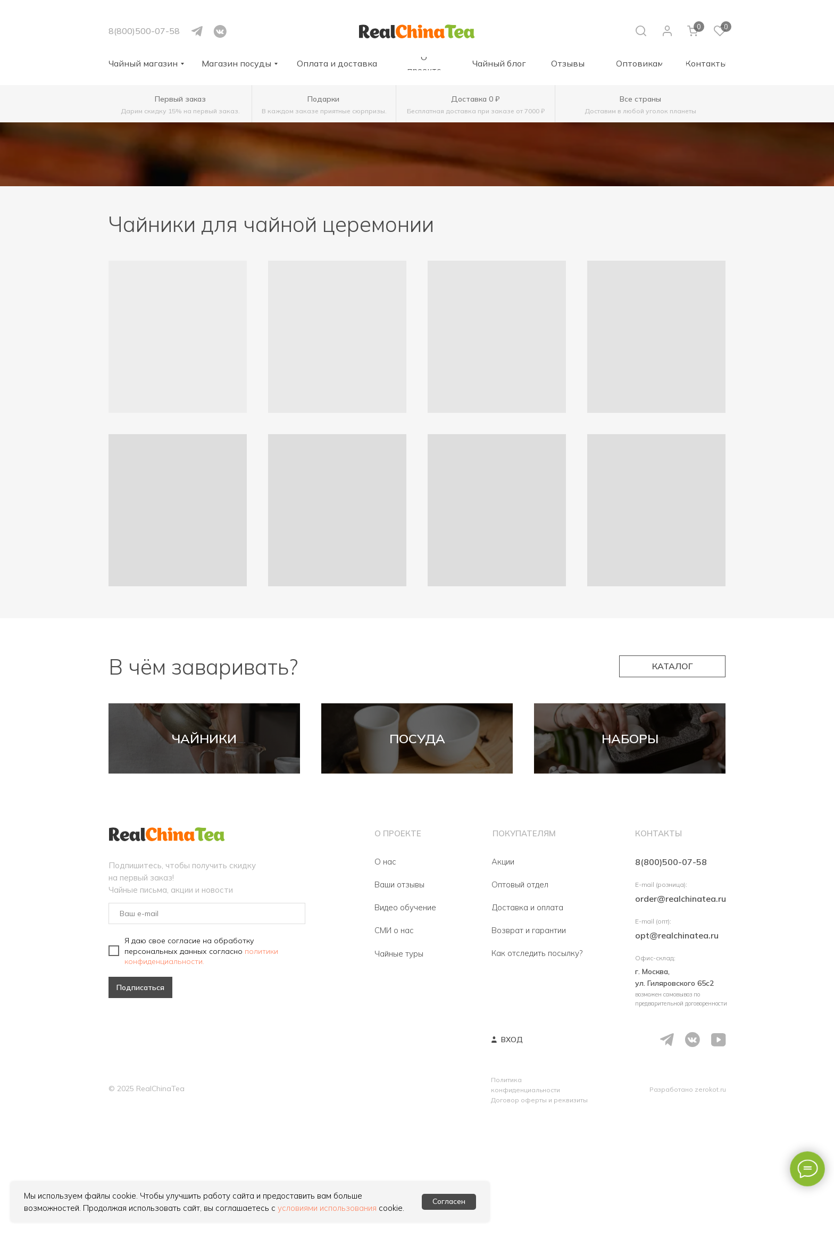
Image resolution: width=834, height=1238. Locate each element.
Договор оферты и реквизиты (539, 1221)
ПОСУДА (417, 799)
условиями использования (327, 1208)
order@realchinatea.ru (680, 1020)
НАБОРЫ (630, 799)
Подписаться (140, 1109)
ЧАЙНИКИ (204, 799)
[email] (207, 1034)
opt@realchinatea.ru (677, 1056)
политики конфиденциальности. (201, 1077)
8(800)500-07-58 (144, 31)
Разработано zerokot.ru (687, 1211)
